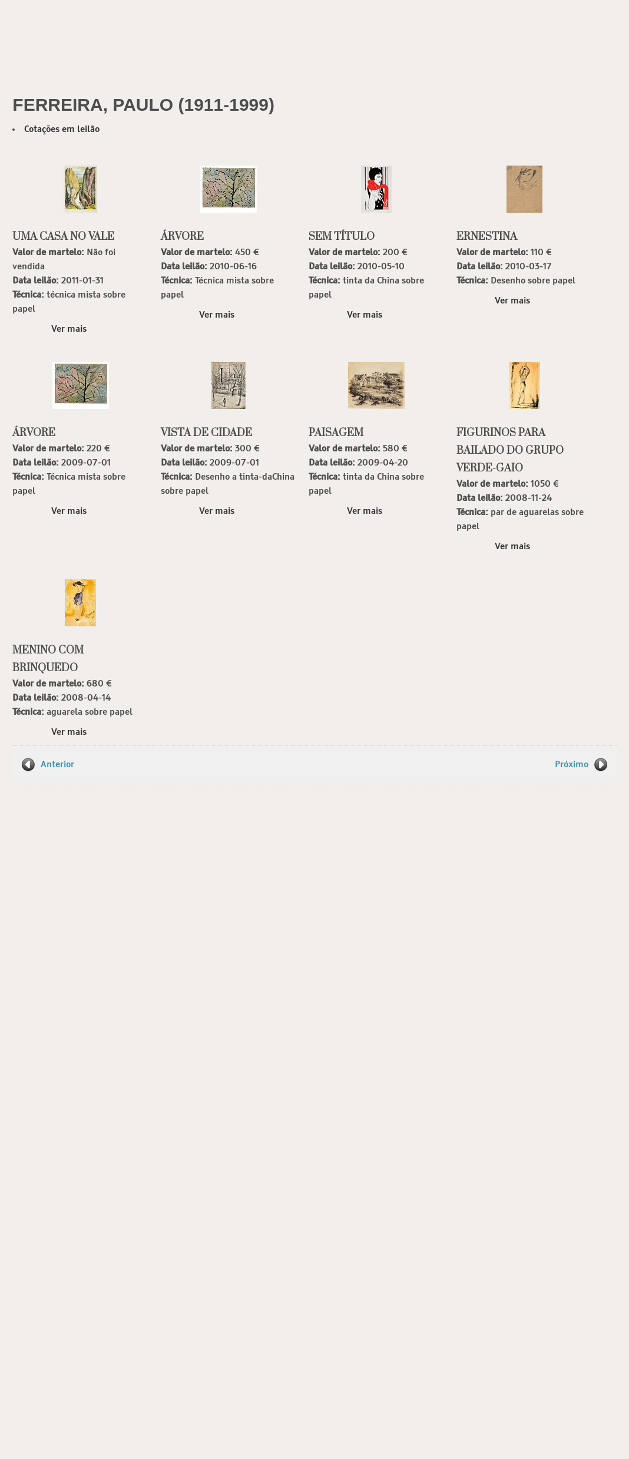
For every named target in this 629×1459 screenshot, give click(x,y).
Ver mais (69, 329)
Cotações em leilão (62, 129)
